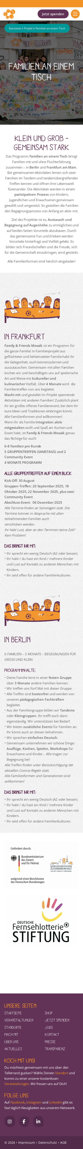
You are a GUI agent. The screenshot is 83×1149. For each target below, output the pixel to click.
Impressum (26, 1142)
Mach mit (11, 1034)
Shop (49, 1013)
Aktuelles (13, 1049)
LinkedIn (55, 1102)
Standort (61, 1073)
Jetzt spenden (53, 14)
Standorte (13, 1027)
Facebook (17, 1102)
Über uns (11, 1042)
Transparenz (55, 1049)
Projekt (28, 28)
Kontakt (52, 1034)
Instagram (33, 1102)
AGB (63, 1142)
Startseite (15, 28)
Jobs (49, 1027)
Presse (50, 1042)
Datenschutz (47, 1142)
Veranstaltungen (18, 1020)
